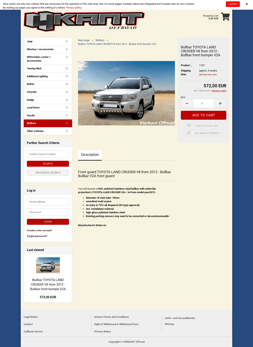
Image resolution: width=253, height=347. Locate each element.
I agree (233, 4)
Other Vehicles (35, 131)
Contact (28, 324)
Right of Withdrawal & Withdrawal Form (116, 324)
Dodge (30, 99)
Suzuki (31, 115)
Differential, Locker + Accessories (39, 58)
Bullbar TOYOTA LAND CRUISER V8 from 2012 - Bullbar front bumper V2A (48, 284)
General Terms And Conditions (111, 316)
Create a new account (39, 230)
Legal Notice (31, 316)
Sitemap (169, 324)
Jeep (29, 41)
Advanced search (48, 172)
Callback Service (33, 331)
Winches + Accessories (40, 49)
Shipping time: (186, 72)
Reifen (30, 84)
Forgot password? (37, 236)
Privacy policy (73, 7)
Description (90, 154)
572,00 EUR (48, 297)
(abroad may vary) (208, 74)
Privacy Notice (102, 331)
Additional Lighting (37, 76)
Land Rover (33, 107)
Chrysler (32, 91)
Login (48, 221)
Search (48, 163)
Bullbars (31, 123)
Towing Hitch (34, 68)
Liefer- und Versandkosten (180, 318)
